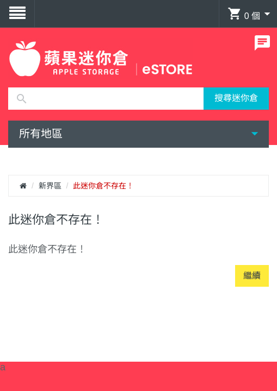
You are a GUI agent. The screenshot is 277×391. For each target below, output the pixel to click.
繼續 (252, 275)
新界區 (50, 185)
